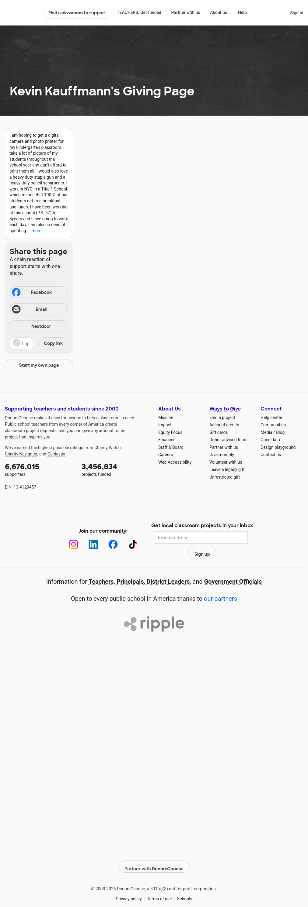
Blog (280, 432)
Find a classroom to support (77, 12)
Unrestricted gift (224, 477)
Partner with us (185, 12)
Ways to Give (225, 409)
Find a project (222, 417)
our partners (220, 585)
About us (218, 12)
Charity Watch (107, 447)
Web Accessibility (174, 462)
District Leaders (168, 568)
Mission (165, 417)
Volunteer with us (225, 462)
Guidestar (56, 454)
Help (242, 12)
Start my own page (39, 365)
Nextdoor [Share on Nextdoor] (31, 327)
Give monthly (221, 454)
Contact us (271, 454)
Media (266, 432)
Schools (184, 882)
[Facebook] (106, 537)
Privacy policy (129, 882)
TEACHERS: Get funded (139, 12)
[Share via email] (39, 309)
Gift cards (218, 432)
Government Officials (233, 568)
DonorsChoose (21, 12)
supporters (39, 469)
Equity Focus (170, 432)
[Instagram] (67, 537)
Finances (166, 439)
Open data (270, 439)
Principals (130, 568)
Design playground (278, 447)
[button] (39, 343)
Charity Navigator (21, 454)
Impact (164, 424)
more (36, 230)
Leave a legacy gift (227, 469)
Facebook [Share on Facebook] (31, 292)
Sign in (296, 12)
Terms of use (159, 882)
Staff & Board (171, 447)
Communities (273, 424)
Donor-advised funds (229, 439)
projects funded (116, 469)
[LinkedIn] (87, 537)
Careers (165, 454)
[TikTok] (126, 537)
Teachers (101, 568)
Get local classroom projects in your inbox (202, 526)
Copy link (53, 343)
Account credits (224, 424)
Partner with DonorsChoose (154, 850)
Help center (271, 417)
